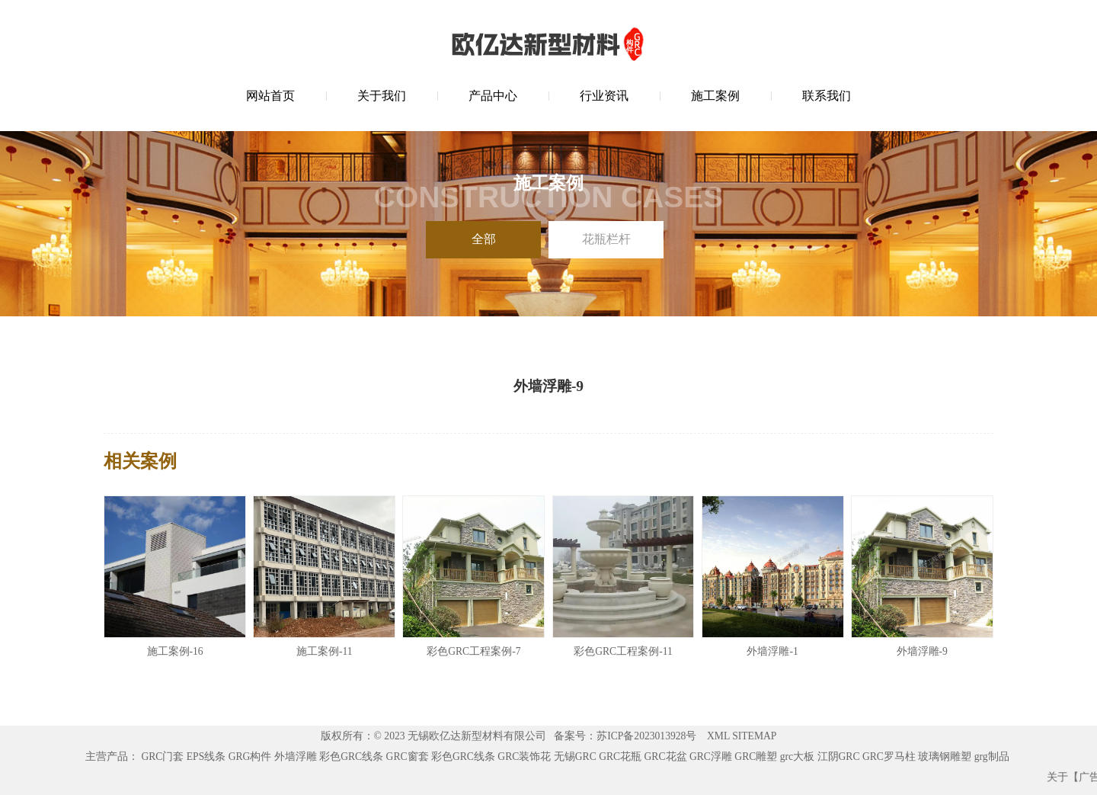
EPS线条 (206, 756)
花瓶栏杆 (606, 238)
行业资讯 (604, 95)
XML (718, 736)
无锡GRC (575, 756)
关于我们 (381, 95)
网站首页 (270, 95)
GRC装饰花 (524, 756)
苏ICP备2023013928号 (646, 736)
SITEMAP (754, 736)
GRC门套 (162, 756)
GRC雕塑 (755, 756)
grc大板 (797, 756)
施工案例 (715, 95)
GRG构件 (250, 756)
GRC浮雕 (710, 756)
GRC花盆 (665, 756)
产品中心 (493, 95)
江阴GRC (838, 756)
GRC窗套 (407, 756)
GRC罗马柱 (889, 756)
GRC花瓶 (620, 756)
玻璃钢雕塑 (944, 756)
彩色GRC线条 (351, 756)
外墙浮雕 (295, 756)
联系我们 (826, 95)
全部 (484, 238)
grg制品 (991, 756)
